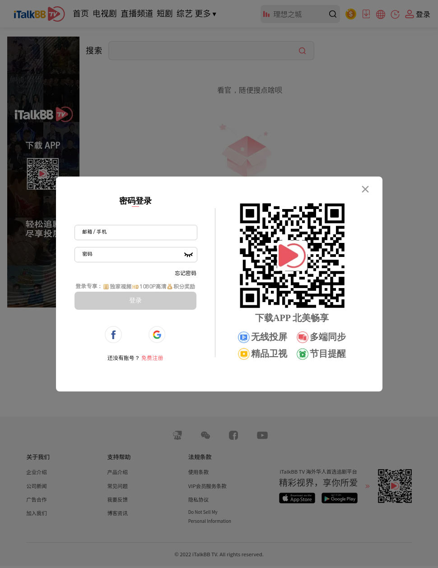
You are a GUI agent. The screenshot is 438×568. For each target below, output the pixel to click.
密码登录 (135, 200)
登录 (135, 300)
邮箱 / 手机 (94, 231)
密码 (87, 253)
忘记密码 (185, 273)
